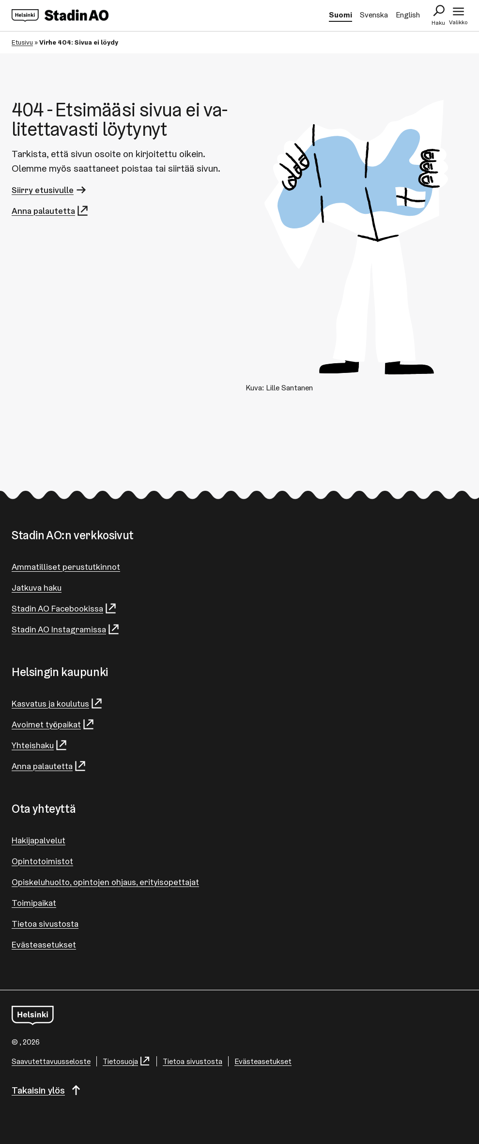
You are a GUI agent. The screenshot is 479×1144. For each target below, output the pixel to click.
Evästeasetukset (44, 944)
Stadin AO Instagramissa (66, 629)
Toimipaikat (34, 902)
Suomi (340, 15)
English (408, 15)
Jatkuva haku (37, 587)
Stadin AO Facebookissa (64, 608)
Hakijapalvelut (38, 840)
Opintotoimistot (42, 861)
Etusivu (22, 42)
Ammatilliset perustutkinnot (66, 566)
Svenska (374, 15)
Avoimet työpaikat (53, 724)
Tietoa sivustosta (45, 923)
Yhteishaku (40, 745)
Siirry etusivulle (50, 189)
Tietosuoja (127, 1061)
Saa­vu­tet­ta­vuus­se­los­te (51, 1061)
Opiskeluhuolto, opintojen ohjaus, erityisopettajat (105, 881)
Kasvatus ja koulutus (57, 703)
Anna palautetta (50, 210)
